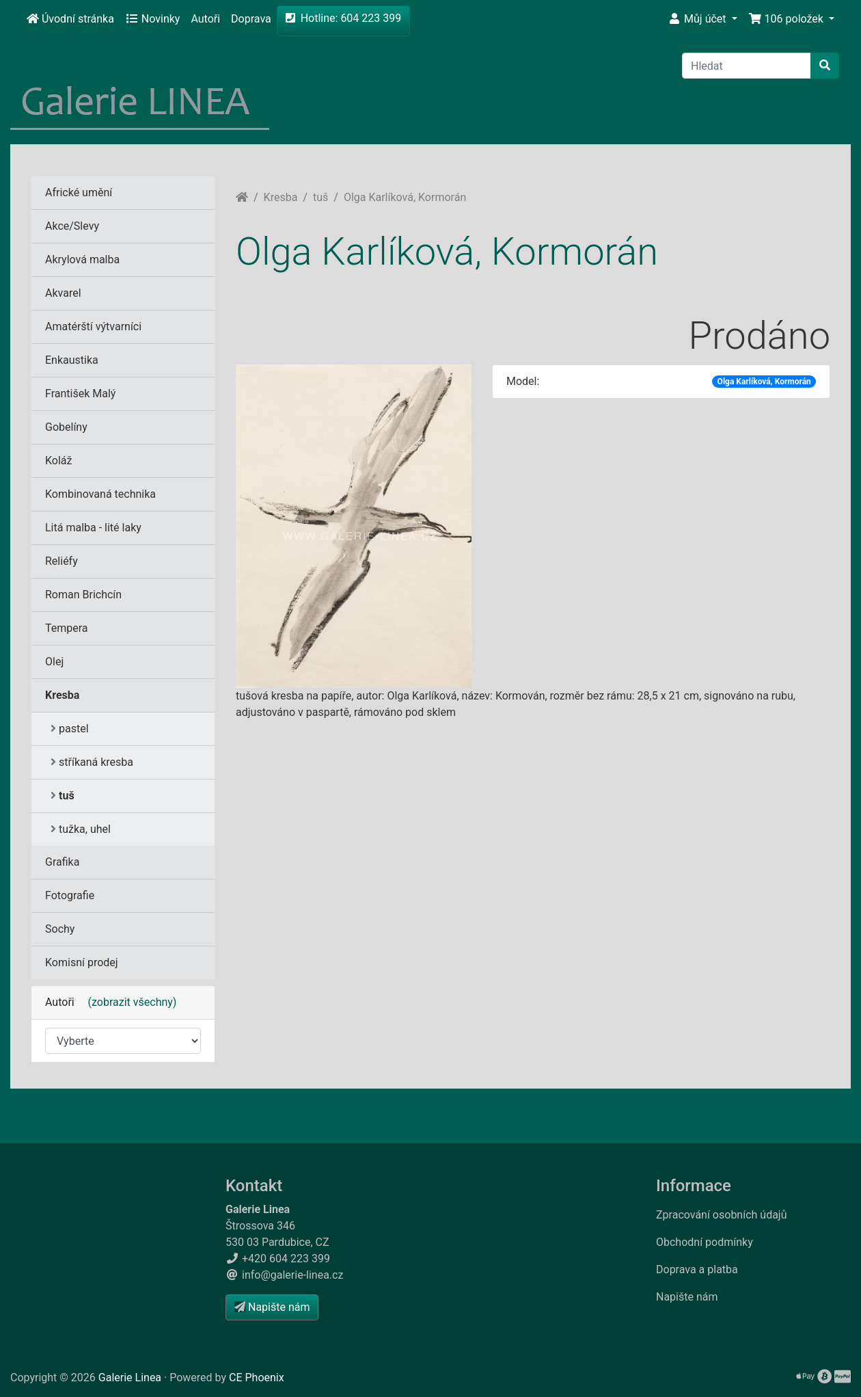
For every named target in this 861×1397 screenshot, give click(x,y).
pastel (70, 728)
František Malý (80, 393)
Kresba (281, 197)
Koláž (58, 460)
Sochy (59, 928)
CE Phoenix (256, 1377)
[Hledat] (746, 66)
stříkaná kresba (92, 762)
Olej (54, 661)
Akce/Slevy (72, 225)
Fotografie (69, 895)
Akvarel (63, 293)
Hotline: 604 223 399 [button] (344, 18)
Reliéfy (61, 561)
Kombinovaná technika (100, 494)
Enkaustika (71, 360)
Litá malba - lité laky (93, 527)
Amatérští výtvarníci (93, 326)
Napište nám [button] (272, 1307)
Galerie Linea (129, 1377)
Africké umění (78, 192)
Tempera (66, 628)
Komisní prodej (81, 962)
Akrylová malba (82, 259)
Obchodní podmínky (704, 1242)
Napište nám (687, 1296)
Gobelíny (66, 427)
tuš (320, 197)
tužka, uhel (81, 829)
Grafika (62, 861)
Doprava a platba (697, 1269)
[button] (702, 19)
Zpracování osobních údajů (721, 1214)
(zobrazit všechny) (127, 1002)
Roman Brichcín (83, 594)
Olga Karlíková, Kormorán (405, 197)
